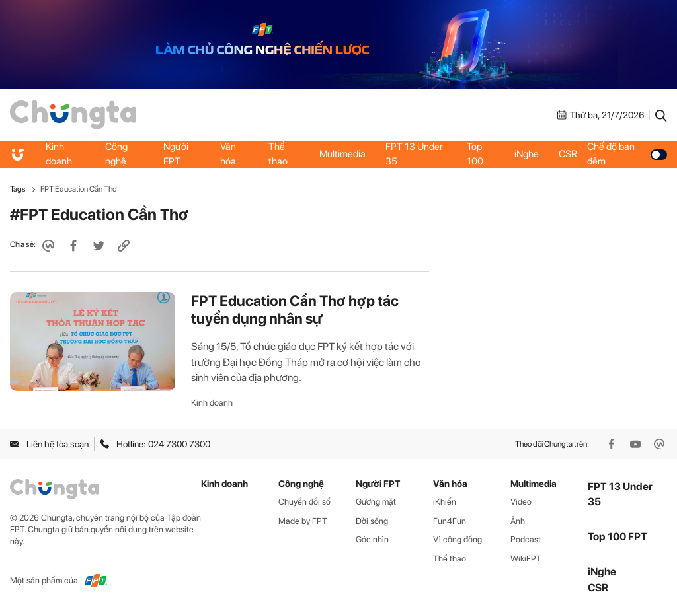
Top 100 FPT (617, 536)
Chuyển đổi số (304, 502)
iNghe (526, 154)
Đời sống (372, 521)
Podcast (525, 539)
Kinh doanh (59, 154)
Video (521, 502)
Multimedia (342, 154)
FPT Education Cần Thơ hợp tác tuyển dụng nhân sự (295, 310)
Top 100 (475, 154)
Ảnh (517, 521)
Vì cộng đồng (457, 539)
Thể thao (278, 154)
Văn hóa (228, 154)
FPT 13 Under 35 (414, 154)
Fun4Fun (449, 521)
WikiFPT (525, 558)
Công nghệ (116, 154)
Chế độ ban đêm (627, 154)
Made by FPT (302, 521)
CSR (568, 154)
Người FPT (175, 154)
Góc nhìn (372, 539)
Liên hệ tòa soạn (49, 444)
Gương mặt (376, 502)
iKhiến (444, 502)
